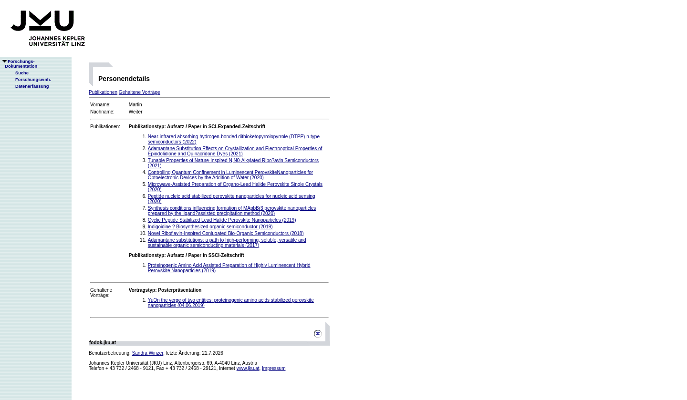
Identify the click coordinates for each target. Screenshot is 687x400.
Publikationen (103, 92)
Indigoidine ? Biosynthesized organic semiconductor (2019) (210, 226)
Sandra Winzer (148, 353)
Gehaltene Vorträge (139, 92)
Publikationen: (105, 126)
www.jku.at (248, 368)
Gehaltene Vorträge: (101, 292)
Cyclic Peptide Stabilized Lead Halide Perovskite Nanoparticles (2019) (222, 220)
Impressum (273, 368)
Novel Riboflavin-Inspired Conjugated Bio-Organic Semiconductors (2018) (226, 233)
